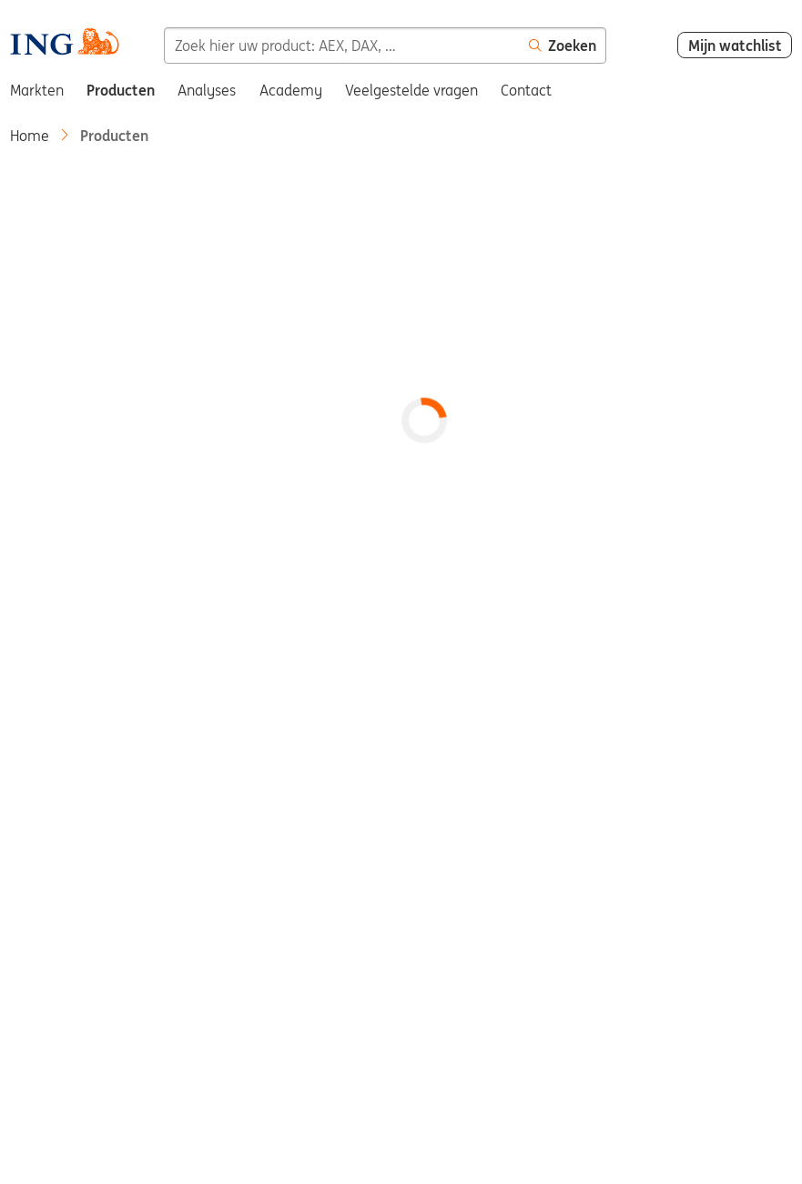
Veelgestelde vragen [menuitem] (411, 90)
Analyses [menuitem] (207, 90)
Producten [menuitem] (120, 90)
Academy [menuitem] (290, 90)
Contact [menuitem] (526, 90)
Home (29, 135)
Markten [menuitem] (37, 90)
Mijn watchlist (735, 45)
